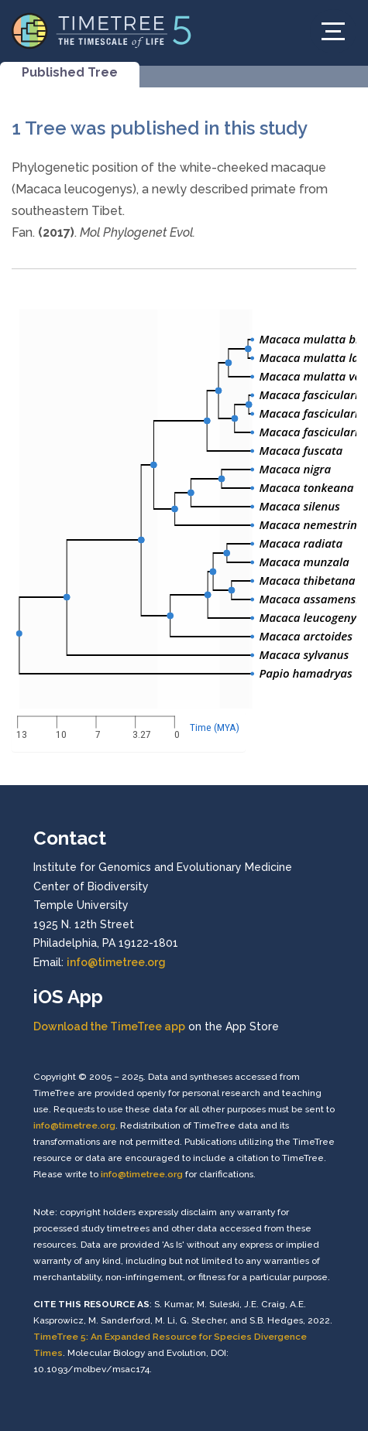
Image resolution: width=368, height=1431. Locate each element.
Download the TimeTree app (109, 1026)
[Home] (102, 29)
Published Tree (70, 72)
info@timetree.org (116, 962)
